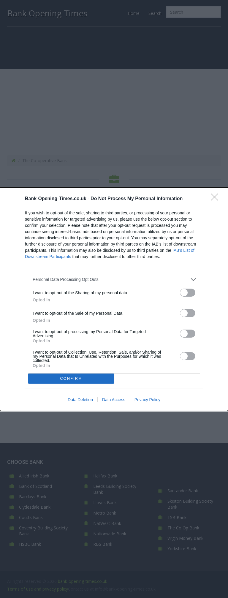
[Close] (216, 199)
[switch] (187, 293)
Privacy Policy (147, 399)
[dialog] (114, 299)
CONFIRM (71, 378)
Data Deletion (80, 399)
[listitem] (114, 279)
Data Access (113, 399)
